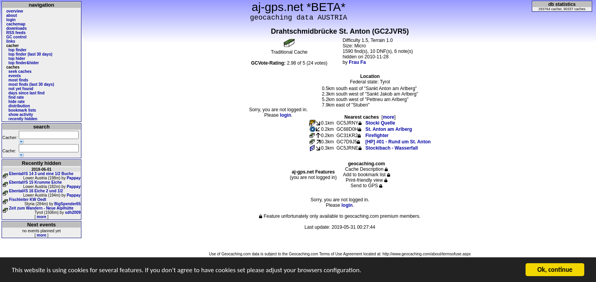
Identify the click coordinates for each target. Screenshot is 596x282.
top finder (18, 50)
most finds (19, 80)
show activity (21, 114)
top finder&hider (24, 63)
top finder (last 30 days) (30, 54)
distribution (19, 106)
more (41, 217)
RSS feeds (15, 33)
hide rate (17, 101)
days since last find (27, 93)
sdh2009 (73, 212)
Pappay (74, 178)
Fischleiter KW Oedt (27, 199)
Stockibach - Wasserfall (392, 148)
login (11, 20)
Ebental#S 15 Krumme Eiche (35, 182)
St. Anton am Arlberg (389, 129)
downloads (16, 28)
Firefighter (377, 135)
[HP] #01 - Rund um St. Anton (398, 142)
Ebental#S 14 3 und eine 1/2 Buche (41, 174)
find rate (16, 97)
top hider (17, 58)
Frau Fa (357, 62)
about (11, 15)
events (15, 76)
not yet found (21, 89)
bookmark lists (22, 110)
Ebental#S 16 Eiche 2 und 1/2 (36, 191)
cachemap (15, 24)
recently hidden (23, 119)
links (10, 41)
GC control (16, 37)
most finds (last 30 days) (31, 84)
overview (14, 11)
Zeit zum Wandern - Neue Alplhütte (41, 208)
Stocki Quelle (380, 123)
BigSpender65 (67, 204)
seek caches (20, 71)
